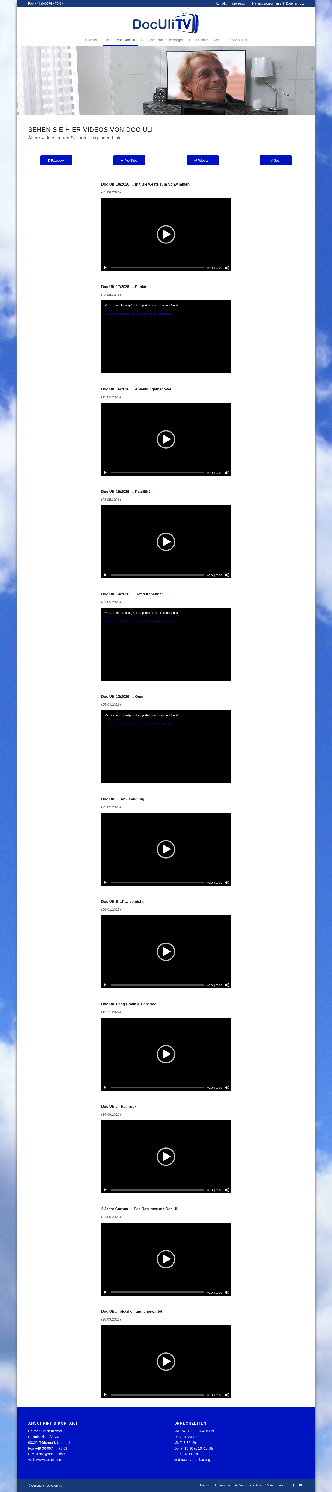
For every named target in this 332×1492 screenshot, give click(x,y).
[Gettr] (276, 160)
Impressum (239, 3)
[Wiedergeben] (105, 267)
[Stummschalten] (227, 267)
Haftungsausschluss (266, 3)
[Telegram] (203, 160)
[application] (166, 234)
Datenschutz (295, 3)
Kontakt (221, 3)
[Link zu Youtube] (300, 1485)
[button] (166, 234)
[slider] (157, 267)
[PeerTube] (129, 160)
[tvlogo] (166, 20)
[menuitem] (221, 3)
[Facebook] (56, 160)
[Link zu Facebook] (293, 1485)
